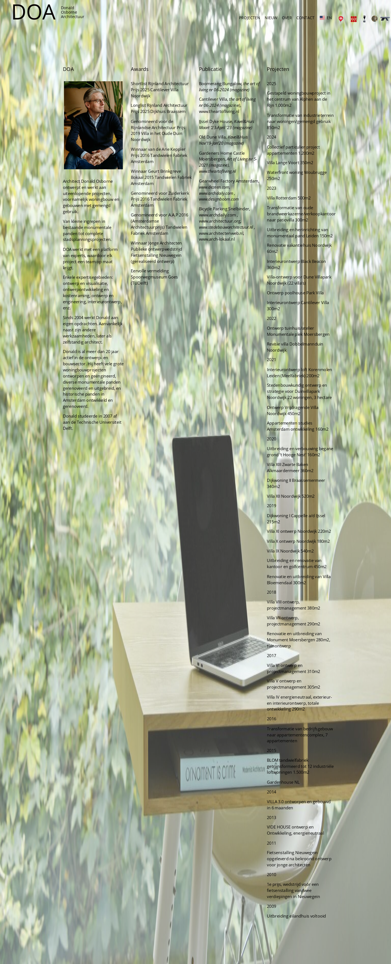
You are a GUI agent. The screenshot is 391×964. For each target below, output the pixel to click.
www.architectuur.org (218, 245)
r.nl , (246, 250)
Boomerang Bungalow (218, 120)
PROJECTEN (249, 17)
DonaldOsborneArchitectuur (72, 12)
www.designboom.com (217, 225)
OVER (287, 17)
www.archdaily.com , (215, 219)
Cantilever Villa (211, 134)
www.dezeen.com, (213, 214)
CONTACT (305, 17)
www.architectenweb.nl (219, 256)
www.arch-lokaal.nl (215, 262)
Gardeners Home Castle (219, 183)
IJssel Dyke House (214, 154)
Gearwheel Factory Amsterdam (226, 208)
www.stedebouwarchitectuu (221, 250)
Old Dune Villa (211, 168)
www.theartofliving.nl (217, 145)
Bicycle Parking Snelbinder (221, 234)
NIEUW (271, 17)
